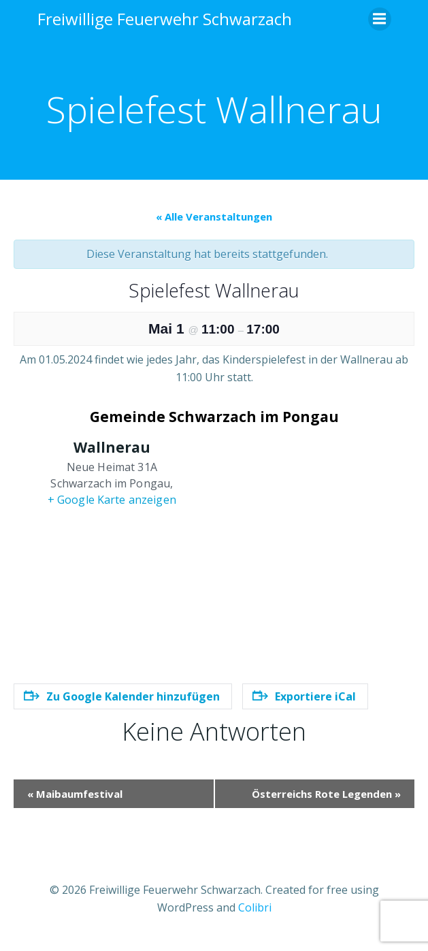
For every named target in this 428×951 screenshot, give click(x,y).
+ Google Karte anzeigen (112, 499)
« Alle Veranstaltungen (214, 216)
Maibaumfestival (74, 794)
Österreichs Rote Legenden (326, 794)
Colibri (254, 907)
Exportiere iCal (304, 696)
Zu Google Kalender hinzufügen (122, 696)
